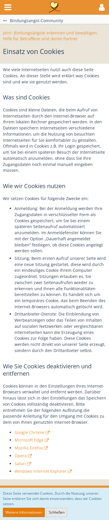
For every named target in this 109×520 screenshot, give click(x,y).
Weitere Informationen (24, 512)
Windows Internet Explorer (41, 471)
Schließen (57, 512)
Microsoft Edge (29, 440)
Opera (21, 455)
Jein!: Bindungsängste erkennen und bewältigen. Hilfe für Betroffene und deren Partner (50, 36)
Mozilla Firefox (29, 448)
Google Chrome (29, 432)
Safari (20, 463)
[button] (8, 7)
